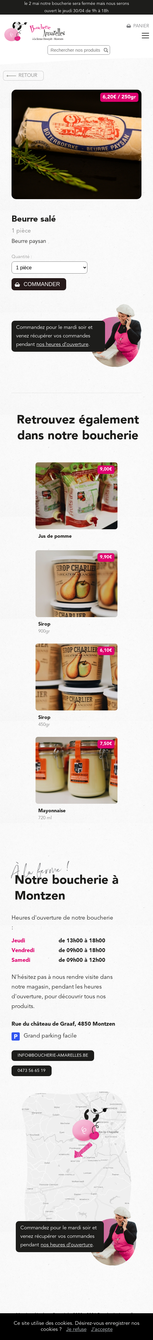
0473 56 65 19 (32, 1071)
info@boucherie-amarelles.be (53, 1055)
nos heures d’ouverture (62, 344)
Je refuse (76, 1329)
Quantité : (22, 257)
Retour (28, 75)
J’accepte (102, 1329)
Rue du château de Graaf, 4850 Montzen (63, 1024)
